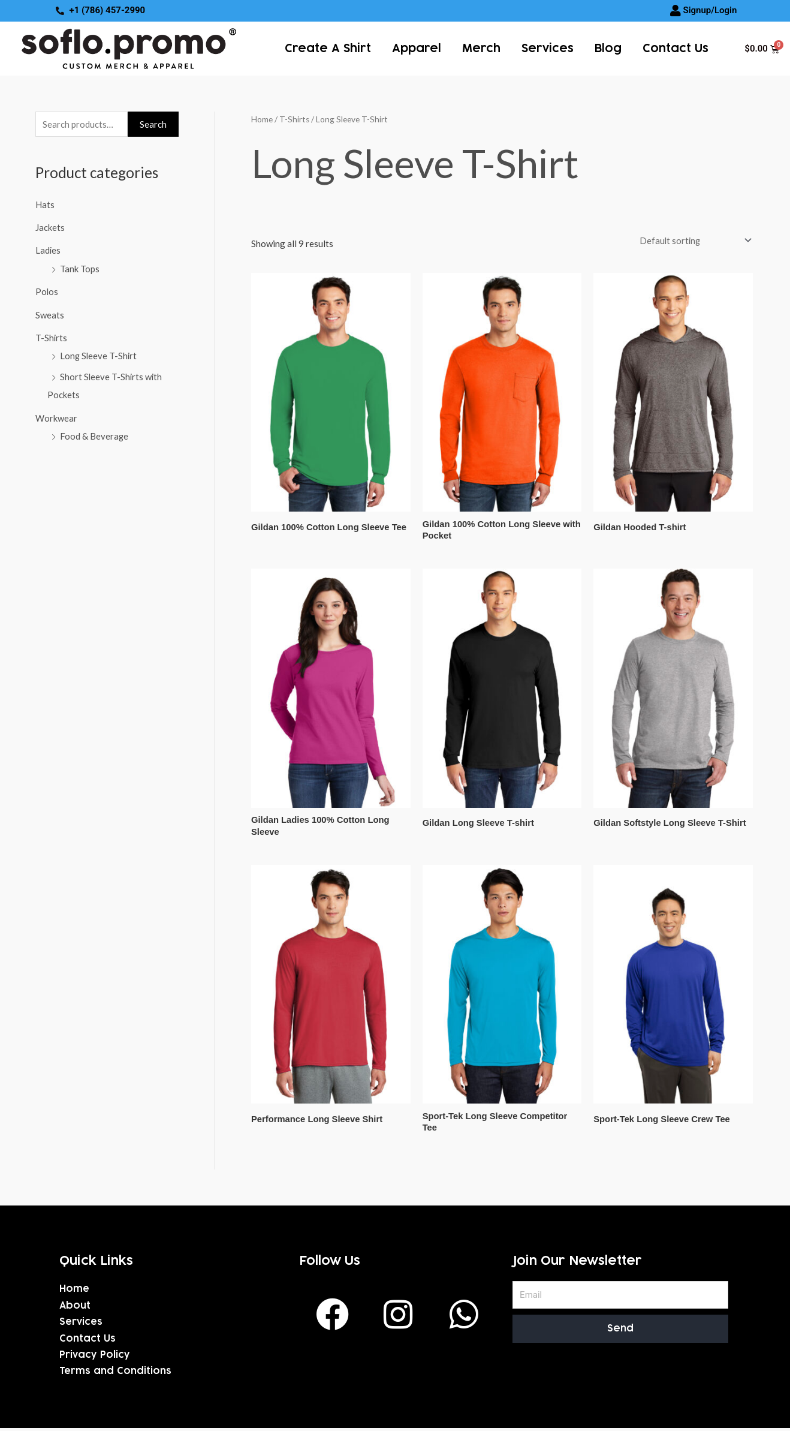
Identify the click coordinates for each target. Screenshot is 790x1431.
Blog (608, 48)
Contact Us (675, 48)
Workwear (56, 414)
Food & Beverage (94, 432)
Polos (47, 290)
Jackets (50, 227)
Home (262, 119)
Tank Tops (79, 268)
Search (153, 124)
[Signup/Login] (676, 11)
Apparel (416, 48)
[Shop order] (692, 240)
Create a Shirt (328, 48)
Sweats (49, 313)
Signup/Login (710, 10)
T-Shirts (51, 335)
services (547, 48)
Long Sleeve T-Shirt (99, 353)
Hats (45, 204)
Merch (481, 48)
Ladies (48, 250)
